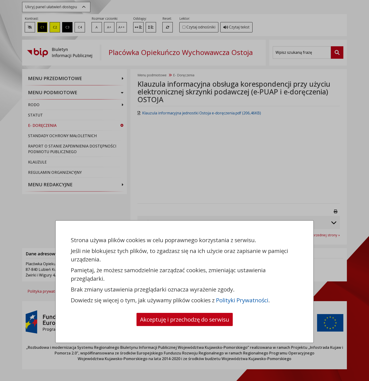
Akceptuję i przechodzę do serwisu (184, 319)
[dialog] (184, 190)
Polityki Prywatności (242, 300)
